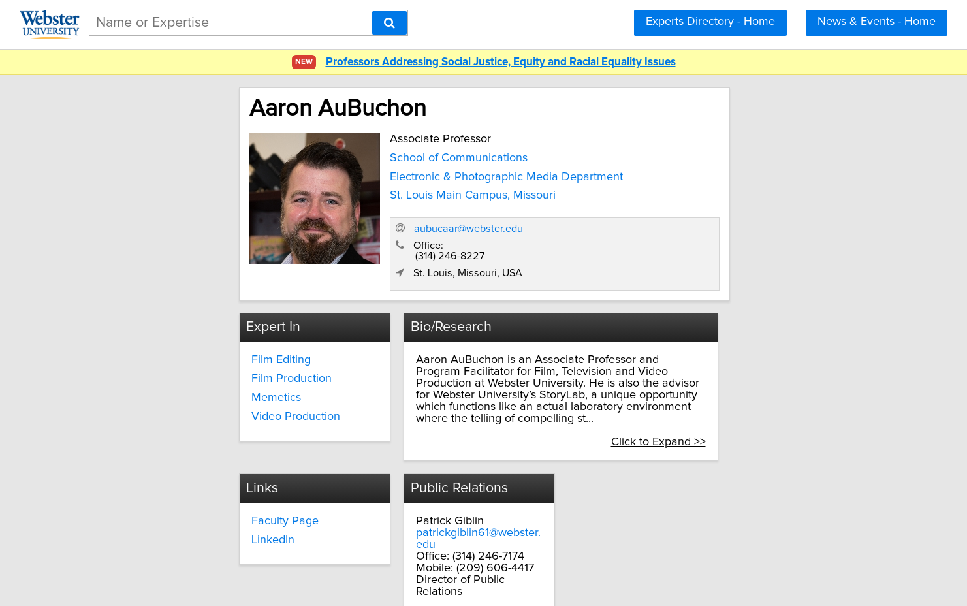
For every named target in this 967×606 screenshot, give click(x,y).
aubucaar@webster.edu (685, 196)
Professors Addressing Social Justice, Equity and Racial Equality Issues (501, 62)
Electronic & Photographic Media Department (406, 174)
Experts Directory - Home (710, 21)
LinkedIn (395, 486)
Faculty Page (407, 467)
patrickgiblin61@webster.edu (663, 479)
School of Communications (359, 155)
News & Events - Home (876, 21)
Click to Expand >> (761, 388)
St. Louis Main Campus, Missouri (373, 193)
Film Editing (187, 329)
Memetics (183, 367)
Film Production (198, 348)
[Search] (389, 23)
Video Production (202, 385)
